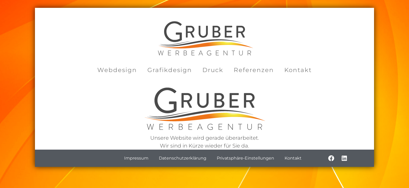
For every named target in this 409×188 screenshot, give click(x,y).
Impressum (136, 158)
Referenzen (254, 70)
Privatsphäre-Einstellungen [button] (245, 158)
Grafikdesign (169, 70)
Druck (212, 70)
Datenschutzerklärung (182, 158)
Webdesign (117, 70)
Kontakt (298, 70)
